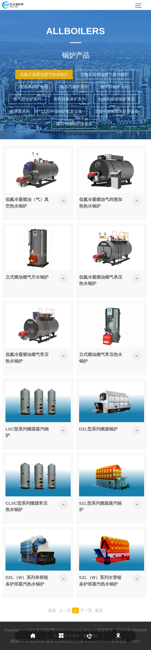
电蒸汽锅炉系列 (74, 99)
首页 (52, 610)
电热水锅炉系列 (34, 99)
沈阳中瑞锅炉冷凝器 (74, 136)
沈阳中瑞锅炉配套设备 (62, 124)
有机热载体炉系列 (69, 112)
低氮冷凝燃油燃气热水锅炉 (44, 87)
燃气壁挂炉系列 (27, 112)
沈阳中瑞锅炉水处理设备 (116, 124)
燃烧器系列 (20, 124)
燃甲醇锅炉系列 (114, 99)
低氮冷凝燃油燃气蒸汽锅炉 (104, 87)
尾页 (99, 610)
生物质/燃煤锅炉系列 (116, 112)
